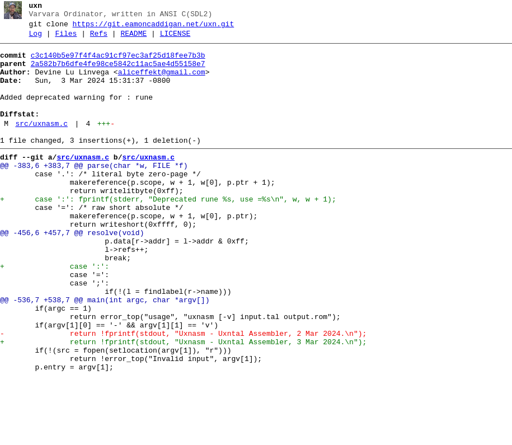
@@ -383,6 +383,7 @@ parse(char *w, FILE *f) (93, 191)
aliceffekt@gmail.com (161, 82)
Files (66, 39)
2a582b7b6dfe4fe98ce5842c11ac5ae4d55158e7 (118, 72)
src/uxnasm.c (41, 144)
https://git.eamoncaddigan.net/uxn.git (153, 27)
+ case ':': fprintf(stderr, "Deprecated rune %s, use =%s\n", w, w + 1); (168, 231)
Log (35, 39)
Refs (98, 39)
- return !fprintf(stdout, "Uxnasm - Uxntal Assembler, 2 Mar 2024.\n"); (183, 392)
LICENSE (175, 39)
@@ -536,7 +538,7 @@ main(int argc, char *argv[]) (104, 352)
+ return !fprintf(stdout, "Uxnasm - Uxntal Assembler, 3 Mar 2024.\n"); (183, 402)
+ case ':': (54, 312)
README (133, 39)
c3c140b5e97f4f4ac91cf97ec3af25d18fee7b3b (118, 62)
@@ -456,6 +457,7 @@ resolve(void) (72, 271)
